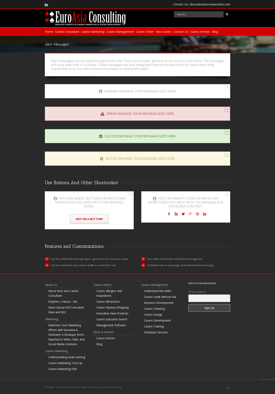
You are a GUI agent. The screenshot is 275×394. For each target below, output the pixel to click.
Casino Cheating (154, 308)
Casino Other (145, 31)
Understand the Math (157, 291)
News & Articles (103, 332)
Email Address (197, 292)
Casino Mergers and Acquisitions (109, 293)
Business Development (159, 303)
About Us (51, 285)
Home (49, 31)
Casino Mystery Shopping (112, 307)
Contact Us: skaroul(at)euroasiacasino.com (201, 4)
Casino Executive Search (111, 319)
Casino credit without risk (160, 297)
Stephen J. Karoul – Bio (63, 301)
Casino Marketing (93, 31)
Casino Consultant (67, 31)
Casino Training (154, 326)
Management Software (111, 325)
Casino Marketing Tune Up (65, 363)
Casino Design (153, 314)
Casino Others (102, 285)
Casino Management (120, 31)
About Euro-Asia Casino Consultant (63, 293)
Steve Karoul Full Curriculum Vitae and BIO (66, 310)
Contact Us (180, 31)
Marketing (51, 319)
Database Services (156, 332)
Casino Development (157, 320)
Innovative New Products (112, 313)
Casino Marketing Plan (62, 369)
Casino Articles (200, 31)
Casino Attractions (108, 301)
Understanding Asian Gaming (66, 357)
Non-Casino (163, 31)
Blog (215, 31)
